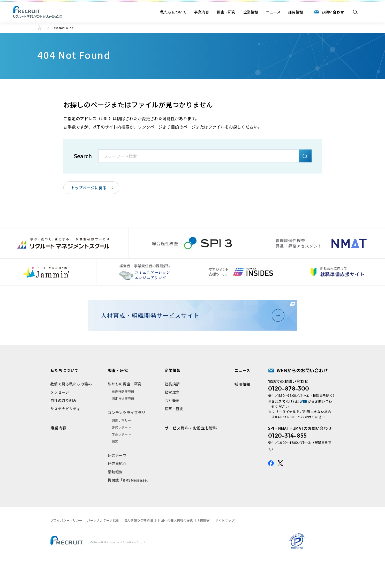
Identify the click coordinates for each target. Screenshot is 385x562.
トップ (39, 27)
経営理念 (172, 392)
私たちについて (173, 11)
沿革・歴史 (174, 408)
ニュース (273, 11)
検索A (305, 155)
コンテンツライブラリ (127, 412)
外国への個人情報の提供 (175, 520)
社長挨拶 (172, 383)
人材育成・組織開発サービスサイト (190, 315)
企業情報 (250, 11)
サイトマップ (225, 520)
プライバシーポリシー (66, 520)
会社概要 (172, 400)
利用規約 (204, 520)
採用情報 (295, 11)
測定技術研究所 (123, 398)
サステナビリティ (65, 408)
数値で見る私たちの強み (71, 383)
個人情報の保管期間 (138, 520)
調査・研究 (226, 11)
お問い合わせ (333, 11)
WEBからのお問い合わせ (302, 370)
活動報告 (115, 471)
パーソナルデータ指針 (103, 520)
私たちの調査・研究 (125, 383)
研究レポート (121, 427)
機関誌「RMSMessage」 (129, 480)
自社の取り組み (63, 400)
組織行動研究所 (123, 391)
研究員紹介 (117, 463)
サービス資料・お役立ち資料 (191, 428)
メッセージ (59, 392)
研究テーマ (117, 455)
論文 (115, 441)
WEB (304, 401)
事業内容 (201, 11)
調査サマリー (121, 420)
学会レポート (121, 434)
